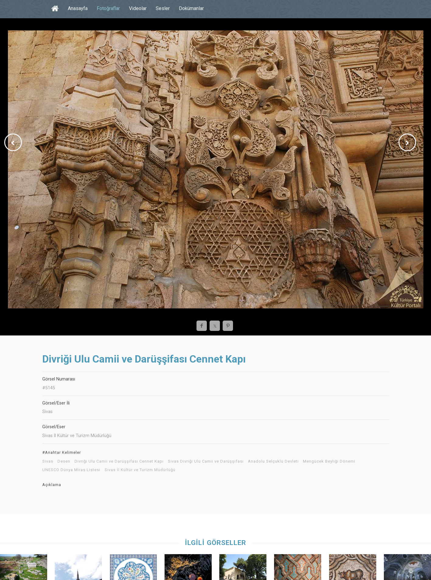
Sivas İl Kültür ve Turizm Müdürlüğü (140, 470)
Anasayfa (78, 8)
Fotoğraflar (108, 8)
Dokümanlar (191, 8)
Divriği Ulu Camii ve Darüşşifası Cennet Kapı (119, 461)
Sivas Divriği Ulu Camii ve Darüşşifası (206, 461)
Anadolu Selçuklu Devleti (273, 461)
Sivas (47, 461)
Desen (63, 461)
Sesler (163, 8)
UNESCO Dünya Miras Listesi (71, 470)
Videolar (138, 8)
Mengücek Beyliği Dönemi (329, 461)
